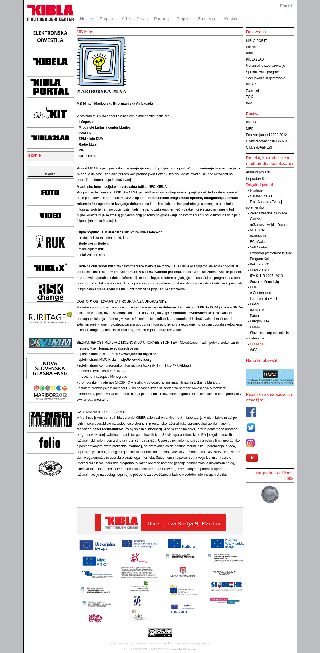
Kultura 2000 (259, 264)
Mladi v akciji (259, 270)
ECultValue (258, 242)
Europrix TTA (260, 321)
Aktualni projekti (258, 172)
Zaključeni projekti (259, 185)
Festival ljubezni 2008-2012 (266, 135)
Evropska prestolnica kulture (271, 253)
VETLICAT (258, 230)
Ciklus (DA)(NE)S (259, 147)
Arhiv (126, 18)
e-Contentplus (260, 293)
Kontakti (232, 18)
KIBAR (251, 84)
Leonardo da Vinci (263, 299)
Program (108, 18)
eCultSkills (258, 236)
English (286, 5)
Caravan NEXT (261, 196)
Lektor (254, 304)
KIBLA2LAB (255, 59)
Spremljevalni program (263, 72)
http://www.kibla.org (137, 360)
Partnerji (162, 18)
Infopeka (86, 122)
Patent (255, 316)
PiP (81, 150)
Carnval (256, 219)
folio (249, 103)
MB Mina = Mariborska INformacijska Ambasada (115, 104)
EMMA (255, 327)
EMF (253, 287)
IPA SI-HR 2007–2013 (266, 276)
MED (250, 129)
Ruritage (256, 190)
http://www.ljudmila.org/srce (134, 354)
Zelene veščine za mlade (268, 213)
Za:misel (252, 91)
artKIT (250, 53)
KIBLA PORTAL (258, 41)
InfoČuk (85, 133)
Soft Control (259, 247)
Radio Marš (88, 145)
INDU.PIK (257, 310)
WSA (254, 350)
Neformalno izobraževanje (265, 66)
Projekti (184, 18)
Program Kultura (262, 259)
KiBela (251, 47)
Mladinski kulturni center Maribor (105, 128)
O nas (142, 18)
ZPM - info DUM (91, 139)
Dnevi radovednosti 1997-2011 (269, 141)
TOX (249, 97)
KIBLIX (251, 122)
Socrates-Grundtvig (264, 282)
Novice (86, 18)
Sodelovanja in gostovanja (265, 78)
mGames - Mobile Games (269, 225)
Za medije (207, 18)
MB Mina (256, 344)
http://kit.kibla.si (178, 365)
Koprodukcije (256, 179)
